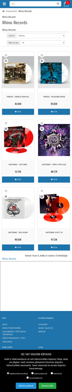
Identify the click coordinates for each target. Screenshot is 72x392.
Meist (5, 324)
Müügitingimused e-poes (13, 338)
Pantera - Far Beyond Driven (54, 97)
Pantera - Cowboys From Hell (18, 97)
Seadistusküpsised (39, 373)
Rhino (5, 258)
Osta (18, 112)
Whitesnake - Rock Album (18, 232)
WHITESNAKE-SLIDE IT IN (54, 232)
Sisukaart (43, 324)
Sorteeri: (12, 36)
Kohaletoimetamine (11, 328)
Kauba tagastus (45, 328)
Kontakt (42, 331)
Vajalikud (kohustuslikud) (17, 373)
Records (12, 258)
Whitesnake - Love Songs (18, 164)
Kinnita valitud (26, 385)
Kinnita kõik (47, 385)
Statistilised (56, 373)
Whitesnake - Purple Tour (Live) (54, 164)
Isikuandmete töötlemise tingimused (14, 333)
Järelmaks (7, 342)
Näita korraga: (14, 43)
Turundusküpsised (34, 378)
